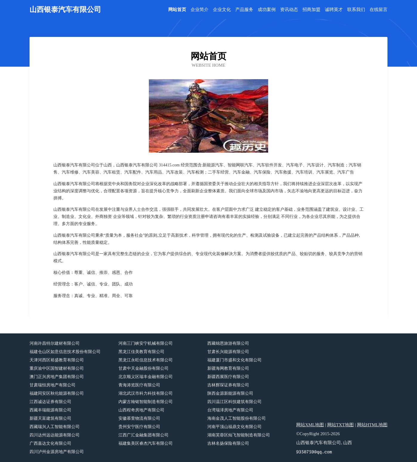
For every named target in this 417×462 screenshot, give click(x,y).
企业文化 (222, 9)
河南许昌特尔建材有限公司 (55, 343)
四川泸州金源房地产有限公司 (57, 451)
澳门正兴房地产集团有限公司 (57, 376)
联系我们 (356, 9)
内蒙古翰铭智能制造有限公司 (145, 401)
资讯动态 (289, 9)
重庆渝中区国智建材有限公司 (57, 368)
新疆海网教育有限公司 (228, 368)
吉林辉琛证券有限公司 (228, 385)
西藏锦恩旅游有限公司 (228, 343)
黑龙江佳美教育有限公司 (141, 351)
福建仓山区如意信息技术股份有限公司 (65, 351)
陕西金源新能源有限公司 (230, 393)
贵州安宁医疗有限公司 (139, 426)
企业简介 (199, 9)
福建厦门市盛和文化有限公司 (234, 360)
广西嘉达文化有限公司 (50, 443)
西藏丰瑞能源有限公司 (50, 410)
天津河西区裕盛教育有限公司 (57, 360)
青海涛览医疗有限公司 (139, 385)
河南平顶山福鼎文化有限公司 (234, 426)
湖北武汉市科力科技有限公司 (145, 393)
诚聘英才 (334, 9)
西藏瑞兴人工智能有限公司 (55, 426)
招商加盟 (311, 9)
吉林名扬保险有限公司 (228, 443)
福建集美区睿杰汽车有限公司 (145, 443)
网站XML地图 (310, 424)
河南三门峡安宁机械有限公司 (145, 343)
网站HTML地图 (372, 424)
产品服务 (244, 9)
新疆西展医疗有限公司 (228, 376)
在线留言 (378, 9)
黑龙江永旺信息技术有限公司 (145, 360)
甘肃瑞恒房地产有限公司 (52, 385)
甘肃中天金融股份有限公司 (143, 368)
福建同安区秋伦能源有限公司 (57, 393)
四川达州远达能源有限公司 (55, 435)
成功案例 (267, 9)
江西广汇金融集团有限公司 (143, 435)
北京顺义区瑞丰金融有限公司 (145, 376)
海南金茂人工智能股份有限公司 (236, 418)
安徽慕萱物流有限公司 (139, 418)
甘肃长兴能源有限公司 (228, 351)
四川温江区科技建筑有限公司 (234, 401)
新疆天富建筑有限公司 (50, 418)
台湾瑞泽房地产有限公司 (230, 410)
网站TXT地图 (340, 424)
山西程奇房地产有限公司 (141, 410)
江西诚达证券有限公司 (50, 401)
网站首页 (177, 9)
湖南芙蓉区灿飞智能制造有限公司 (238, 435)
